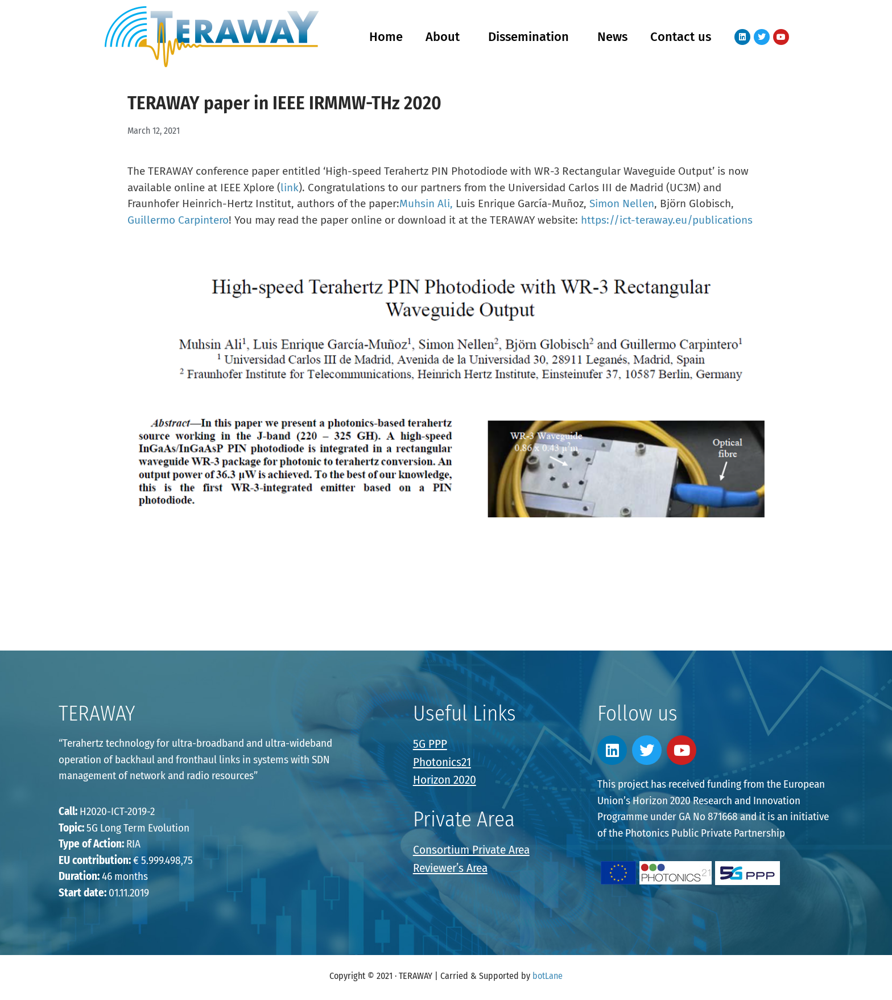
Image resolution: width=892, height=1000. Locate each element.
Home (386, 36)
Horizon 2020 (444, 779)
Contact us (680, 36)
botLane (547, 975)
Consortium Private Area (471, 849)
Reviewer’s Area (450, 868)
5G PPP (430, 743)
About (445, 36)
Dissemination (531, 36)
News (612, 36)
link (289, 187)
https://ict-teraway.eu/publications (667, 220)
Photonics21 (442, 762)
